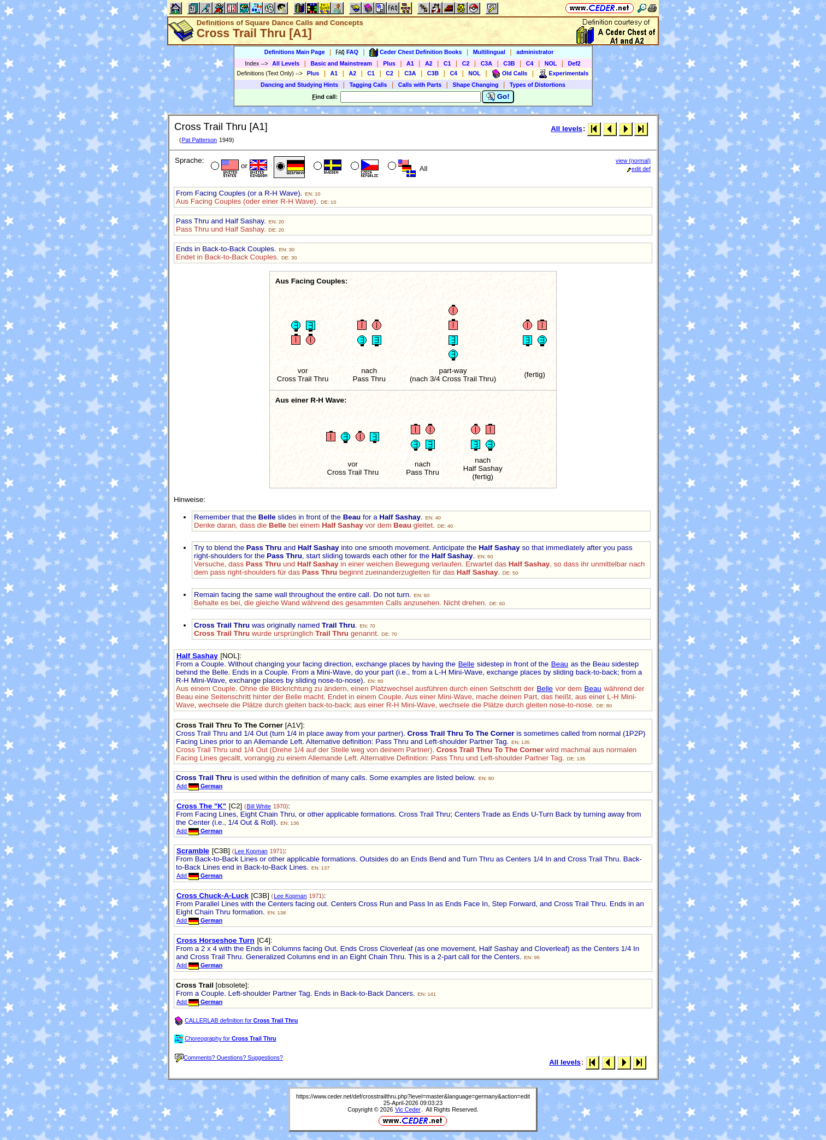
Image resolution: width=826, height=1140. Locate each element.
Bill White (259, 806)
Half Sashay (197, 656)
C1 (447, 63)
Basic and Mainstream (341, 63)
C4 (530, 63)
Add (199, 786)
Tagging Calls (368, 84)
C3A (486, 63)
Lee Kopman (250, 851)
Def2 (574, 63)
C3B (509, 63)
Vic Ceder (408, 1109)
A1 (410, 63)
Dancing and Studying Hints (299, 84)
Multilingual (489, 52)
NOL (551, 63)
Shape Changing (475, 84)
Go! (498, 96)
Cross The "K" (201, 806)
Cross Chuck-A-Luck (212, 895)
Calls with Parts (419, 84)
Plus (389, 63)
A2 (429, 63)
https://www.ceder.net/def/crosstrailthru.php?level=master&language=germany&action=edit (413, 1096)
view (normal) (633, 160)
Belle (466, 664)
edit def (639, 169)
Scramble (192, 851)
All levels (566, 129)
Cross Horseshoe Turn (215, 940)
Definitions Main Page (294, 52)
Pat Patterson (199, 140)
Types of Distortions (537, 84)
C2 (466, 63)
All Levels (285, 63)
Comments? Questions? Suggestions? (229, 1057)
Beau (559, 664)
